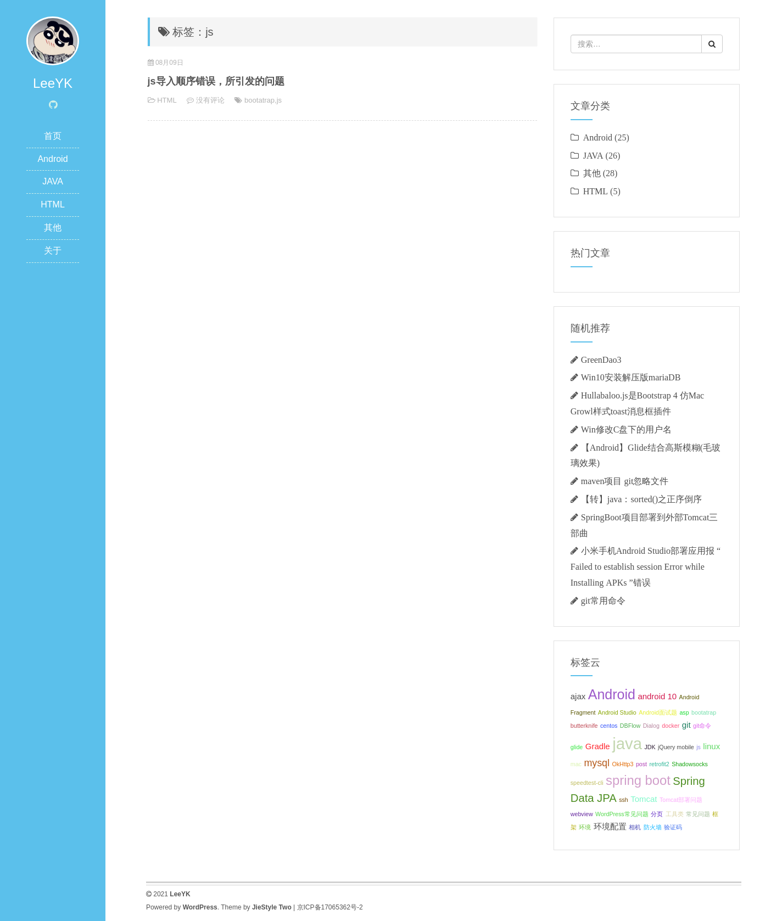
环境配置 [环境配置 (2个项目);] (610, 826)
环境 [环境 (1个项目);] (585, 827)
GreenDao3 (601, 359)
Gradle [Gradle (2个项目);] (597, 746)
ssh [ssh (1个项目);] (623, 799)
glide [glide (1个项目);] (577, 747)
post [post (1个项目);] (641, 764)
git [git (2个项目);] (686, 724)
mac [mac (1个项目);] (576, 764)
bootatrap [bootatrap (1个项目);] (703, 712)
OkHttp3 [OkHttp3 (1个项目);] (622, 764)
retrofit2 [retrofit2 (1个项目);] (659, 764)
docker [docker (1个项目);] (670, 725)
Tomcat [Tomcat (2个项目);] (643, 799)
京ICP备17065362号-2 (330, 907)
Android (52, 159)
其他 (53, 227)
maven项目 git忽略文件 (625, 480)
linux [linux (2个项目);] (711, 746)
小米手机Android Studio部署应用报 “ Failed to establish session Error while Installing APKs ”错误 (645, 566)
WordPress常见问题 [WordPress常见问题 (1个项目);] (622, 814)
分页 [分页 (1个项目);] (657, 814)
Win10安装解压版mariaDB (631, 377)
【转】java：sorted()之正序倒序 (641, 499)
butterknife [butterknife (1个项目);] (584, 725)
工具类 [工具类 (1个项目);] (675, 814)
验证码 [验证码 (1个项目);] (673, 827)
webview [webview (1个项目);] (582, 814)
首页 (53, 136)
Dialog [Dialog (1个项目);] (651, 725)
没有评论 (210, 100)
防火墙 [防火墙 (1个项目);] (653, 827)
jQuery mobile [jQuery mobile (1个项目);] (676, 747)
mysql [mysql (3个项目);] (597, 762)
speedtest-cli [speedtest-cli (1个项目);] (587, 782)
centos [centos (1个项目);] (608, 725)
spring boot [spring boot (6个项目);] (638, 780)
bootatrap (259, 100)
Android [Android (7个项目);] (611, 694)
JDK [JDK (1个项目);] (649, 747)
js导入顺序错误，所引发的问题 (216, 81)
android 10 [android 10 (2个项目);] (657, 696)
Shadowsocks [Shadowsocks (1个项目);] (690, 764)
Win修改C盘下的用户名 (626, 429)
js (279, 100)
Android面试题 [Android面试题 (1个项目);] (658, 712)
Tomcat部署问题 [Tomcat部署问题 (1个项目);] (681, 799)
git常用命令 (603, 600)
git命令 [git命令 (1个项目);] (702, 725)
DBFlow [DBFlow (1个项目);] (630, 725)
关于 (53, 250)
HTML (53, 204)
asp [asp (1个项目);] (684, 712)
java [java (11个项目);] (627, 743)
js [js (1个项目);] (698, 747)
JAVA (52, 181)
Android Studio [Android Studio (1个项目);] (617, 712)
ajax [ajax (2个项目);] (578, 696)
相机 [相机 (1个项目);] (635, 827)
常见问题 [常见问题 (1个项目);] (698, 814)
